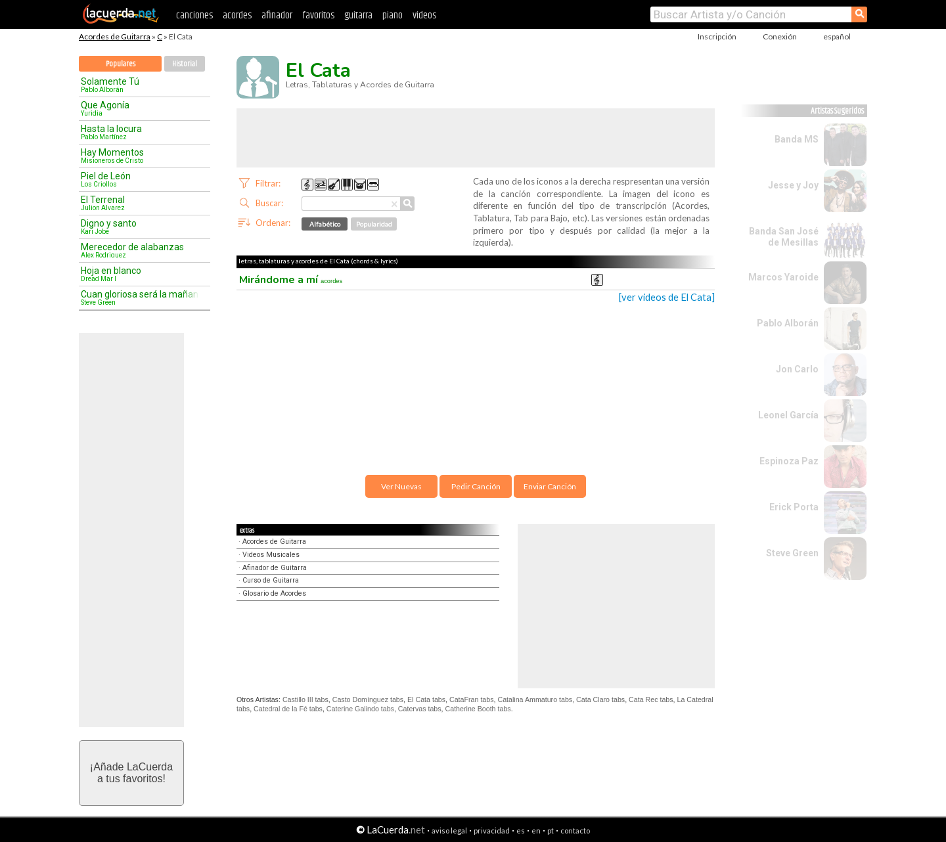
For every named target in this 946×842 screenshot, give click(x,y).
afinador (276, 15)
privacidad (492, 830)
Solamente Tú (140, 85)
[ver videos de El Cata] (667, 297)
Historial (184, 64)
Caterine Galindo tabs (360, 709)
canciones (194, 15)
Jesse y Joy (793, 185)
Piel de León (140, 179)
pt (550, 830)
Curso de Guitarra (270, 580)
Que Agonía (140, 108)
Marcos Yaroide (783, 277)
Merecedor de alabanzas (140, 250)
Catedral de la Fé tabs (288, 709)
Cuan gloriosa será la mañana (140, 297)
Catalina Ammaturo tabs (534, 699)
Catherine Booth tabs (478, 709)
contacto (575, 830)
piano (392, 15)
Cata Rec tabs (651, 699)
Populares (120, 64)
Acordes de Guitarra (114, 36)
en (536, 830)
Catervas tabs (419, 709)
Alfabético (324, 224)
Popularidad (374, 224)
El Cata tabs (426, 699)
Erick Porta (794, 507)
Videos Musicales (271, 554)
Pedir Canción (476, 486)
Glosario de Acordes (274, 593)
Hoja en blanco (140, 274)
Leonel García (788, 415)
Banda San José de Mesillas (784, 237)
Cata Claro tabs (600, 699)
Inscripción (717, 36)
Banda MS (797, 139)
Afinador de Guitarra (274, 568)
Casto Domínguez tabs (367, 699)
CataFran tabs (471, 699)
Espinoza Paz (789, 461)
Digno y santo (140, 226)
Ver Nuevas (401, 486)
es (520, 830)
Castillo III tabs (305, 699)
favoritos (318, 15)
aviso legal (449, 830)
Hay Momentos (140, 155)
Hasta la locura (140, 132)
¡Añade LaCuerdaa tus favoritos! (131, 772)
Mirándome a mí (290, 280)
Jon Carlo (797, 369)
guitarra (358, 15)
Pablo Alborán (788, 323)
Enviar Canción (550, 486)
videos (424, 15)
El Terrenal (140, 203)
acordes (237, 15)
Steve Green (792, 553)
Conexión (780, 36)
